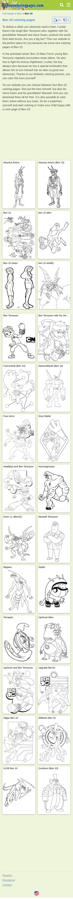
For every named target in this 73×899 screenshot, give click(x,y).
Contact (7, 884)
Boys (19, 13)
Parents (7, 875)
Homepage (8, 13)
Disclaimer (8, 880)
